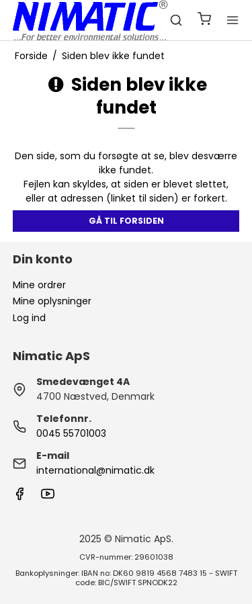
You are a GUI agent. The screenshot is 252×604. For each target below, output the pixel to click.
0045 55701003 (71, 433)
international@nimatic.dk (95, 470)
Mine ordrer (39, 285)
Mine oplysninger (52, 301)
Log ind (29, 318)
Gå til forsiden (126, 220)
